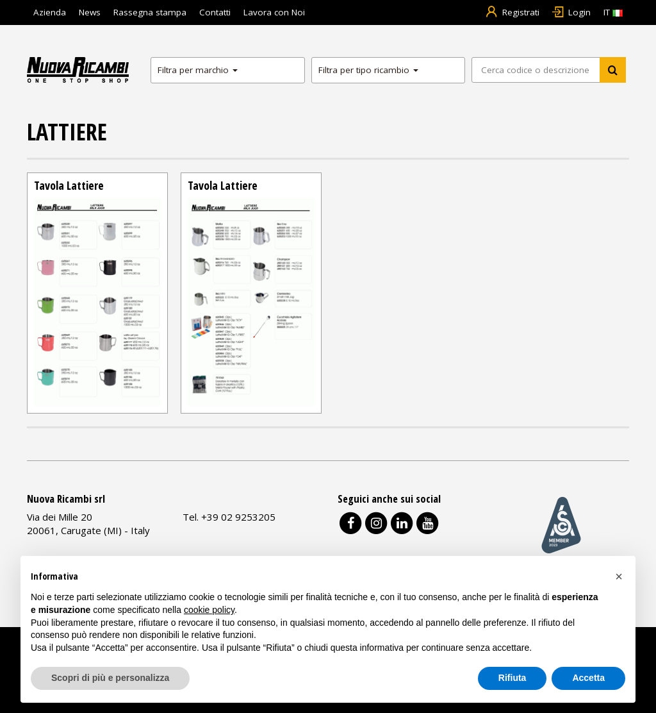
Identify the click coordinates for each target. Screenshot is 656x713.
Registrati (512, 12)
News (90, 12)
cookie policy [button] (209, 610)
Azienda (49, 12)
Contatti (215, 12)
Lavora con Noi (274, 12)
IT (613, 12)
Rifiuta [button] (512, 678)
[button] (619, 576)
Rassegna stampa (149, 12)
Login (571, 12)
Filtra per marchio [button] (198, 70)
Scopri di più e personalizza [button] (110, 678)
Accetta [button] (588, 678)
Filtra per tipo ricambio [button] (368, 70)
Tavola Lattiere (69, 185)
